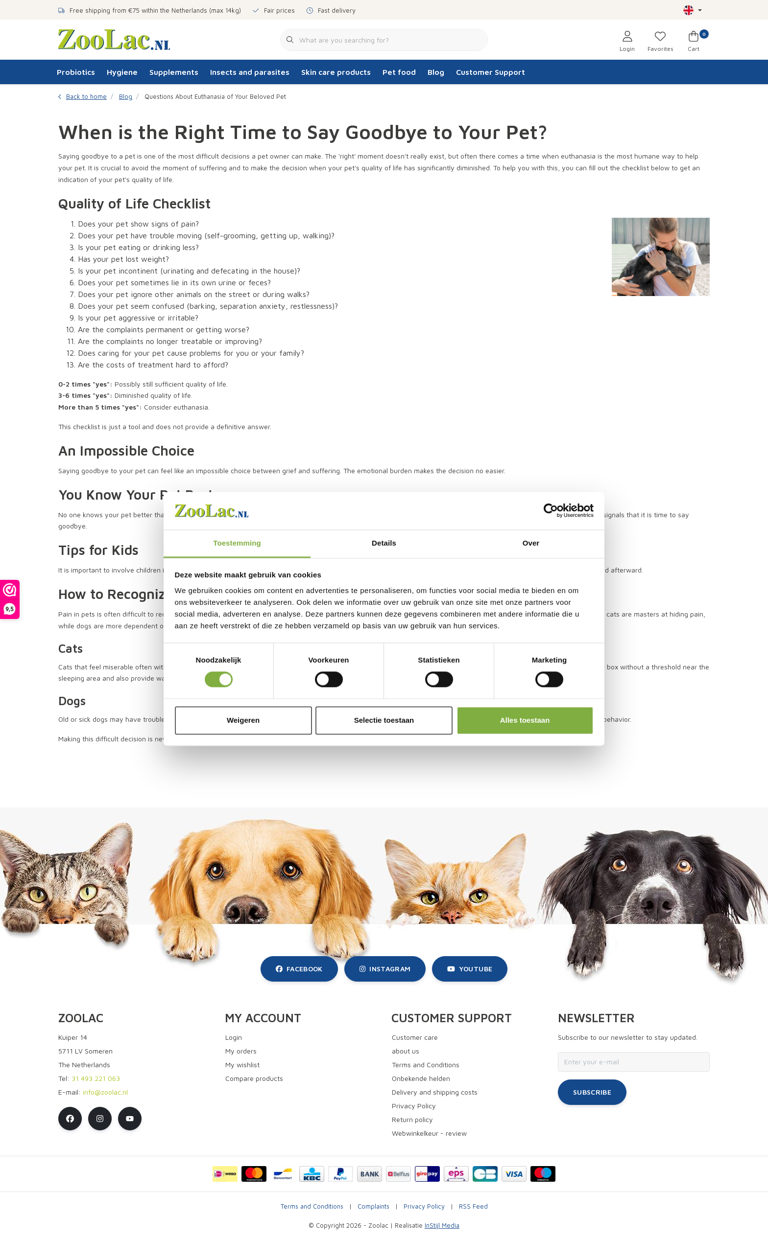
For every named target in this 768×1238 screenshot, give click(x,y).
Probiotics (76, 72)
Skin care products (336, 72)
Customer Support (490, 72)
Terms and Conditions (312, 1206)
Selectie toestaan (384, 720)
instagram (385, 968)
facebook (299, 968)
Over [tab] (531, 543)
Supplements (173, 72)
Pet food (399, 72)
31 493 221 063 (96, 1078)
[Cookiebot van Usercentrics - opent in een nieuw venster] (551, 511)
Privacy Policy (424, 1206)
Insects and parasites (249, 72)
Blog (436, 72)
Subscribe (592, 1092)
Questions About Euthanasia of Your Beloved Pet (215, 96)
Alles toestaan (525, 720)
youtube (469, 968)
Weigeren (243, 720)
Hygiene (122, 72)
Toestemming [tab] (237, 543)
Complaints (373, 1206)
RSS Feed (473, 1206)
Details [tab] (384, 543)
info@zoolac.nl (105, 1092)
